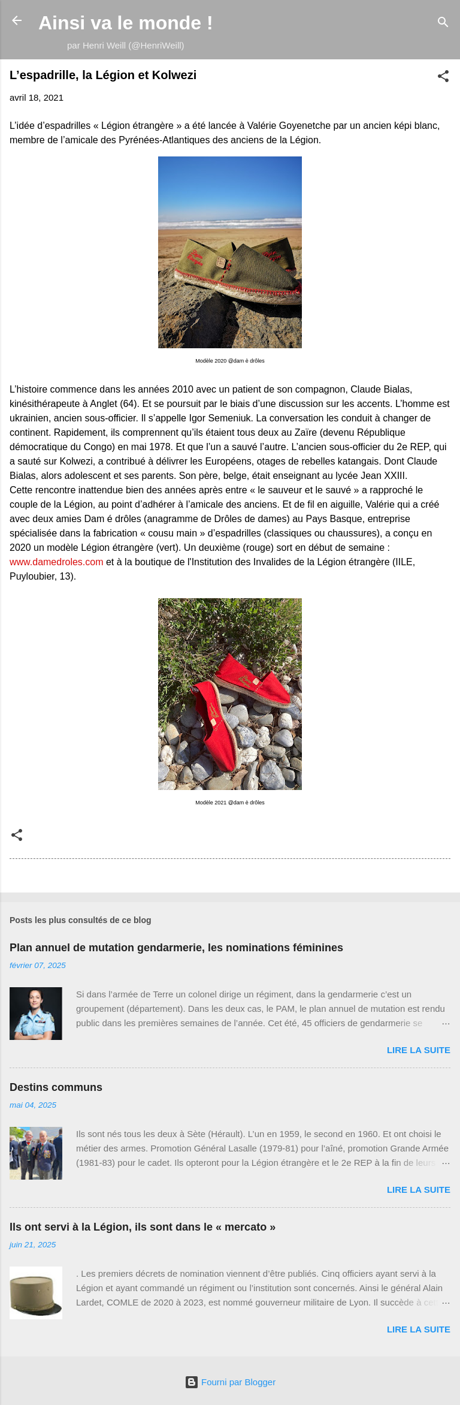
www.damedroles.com (57, 562)
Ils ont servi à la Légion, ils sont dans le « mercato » (143, 1227)
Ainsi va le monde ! (125, 23)
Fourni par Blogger (230, 1382)
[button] (443, 78)
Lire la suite (418, 1050)
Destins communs (56, 1087)
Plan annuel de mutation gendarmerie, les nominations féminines (176, 948)
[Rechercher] (443, 24)
